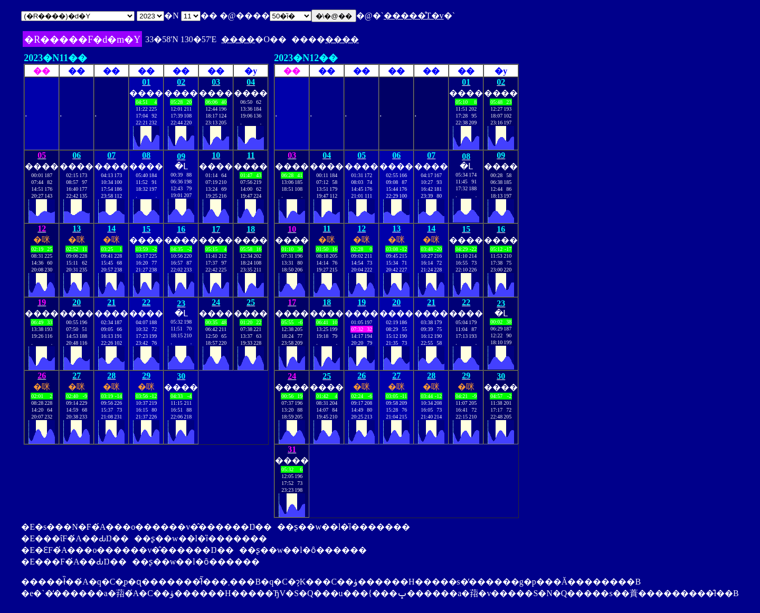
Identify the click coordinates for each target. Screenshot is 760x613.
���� (238, 39)
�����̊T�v (414, 15)
